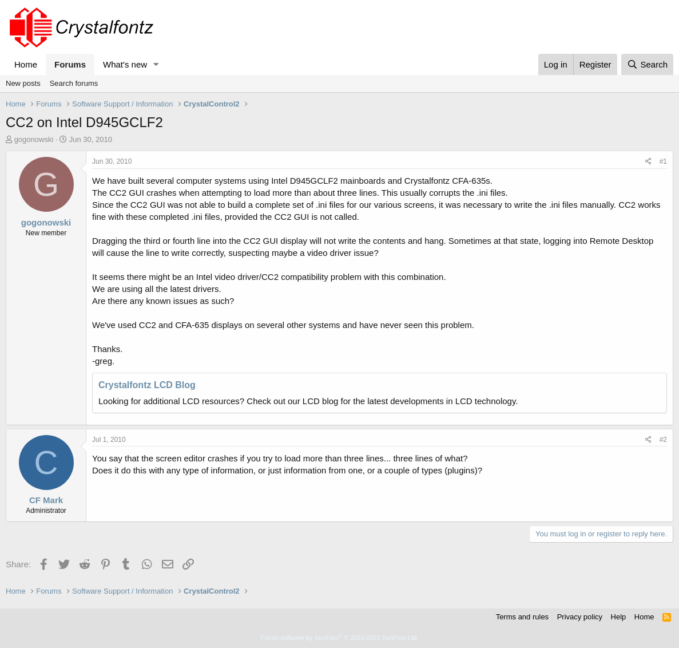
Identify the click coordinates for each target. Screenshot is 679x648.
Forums (70, 64)
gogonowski (34, 139)
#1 (663, 161)
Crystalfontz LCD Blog (147, 385)
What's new (125, 64)
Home (25, 64)
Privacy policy (579, 617)
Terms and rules (522, 617)
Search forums (74, 83)
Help (618, 617)
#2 (663, 440)
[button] (156, 64)
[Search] (647, 64)
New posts (23, 83)
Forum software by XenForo (340, 637)
